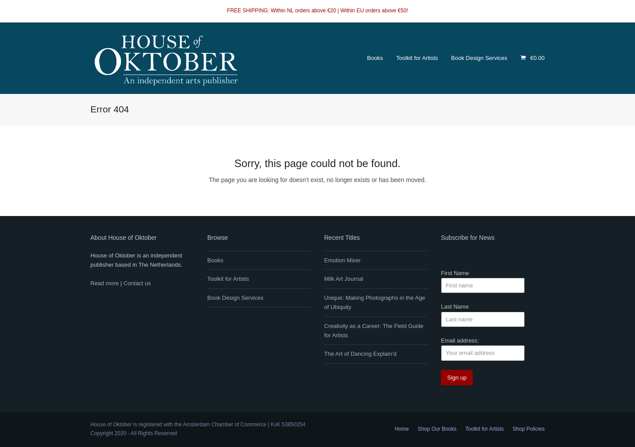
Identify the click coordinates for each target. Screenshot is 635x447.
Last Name (455, 306)
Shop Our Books (437, 429)
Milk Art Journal (343, 279)
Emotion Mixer (342, 260)
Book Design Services (235, 297)
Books (215, 260)
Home (402, 429)
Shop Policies (528, 429)
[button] (532, 58)
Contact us (137, 283)
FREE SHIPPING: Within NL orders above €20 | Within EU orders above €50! (317, 10)
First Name (455, 273)
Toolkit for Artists (228, 279)
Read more (104, 283)
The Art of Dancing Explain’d (360, 353)
